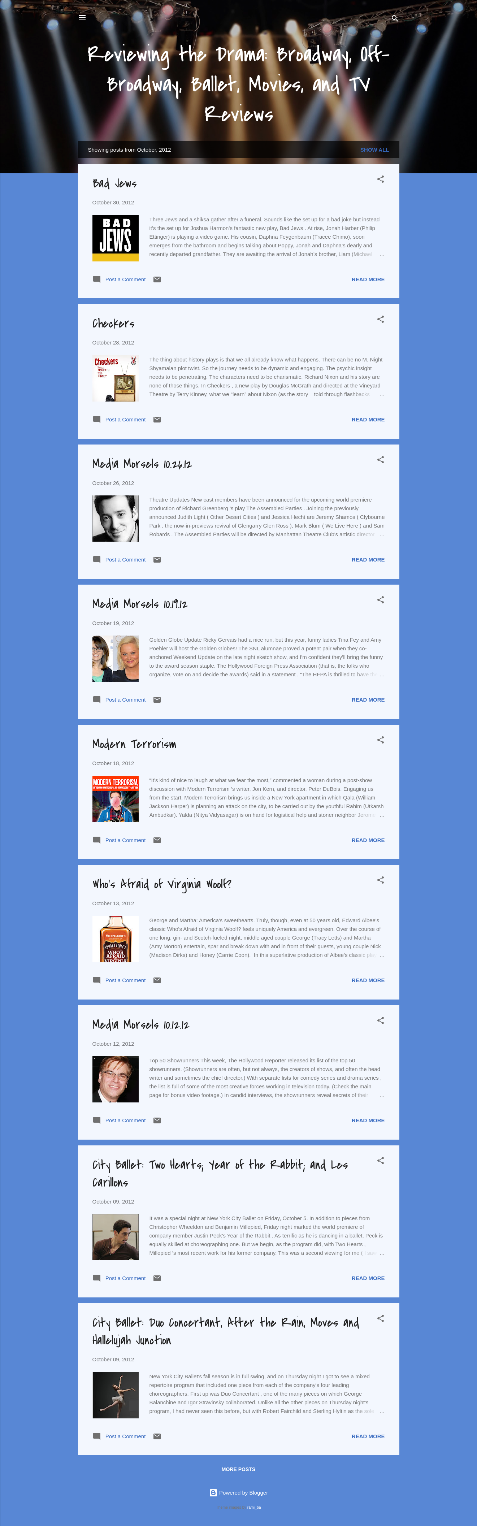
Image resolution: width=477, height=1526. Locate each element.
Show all (374, 150)
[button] (380, 180)
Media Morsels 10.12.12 (141, 1025)
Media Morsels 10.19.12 (140, 604)
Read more (368, 279)
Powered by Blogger (238, 1493)
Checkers (113, 324)
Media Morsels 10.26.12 (142, 464)
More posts (238, 1469)
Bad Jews (114, 183)
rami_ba (254, 1507)
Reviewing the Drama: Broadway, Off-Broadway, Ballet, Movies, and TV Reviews (238, 85)
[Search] (395, 20)
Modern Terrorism (134, 744)
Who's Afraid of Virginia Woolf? (161, 884)
